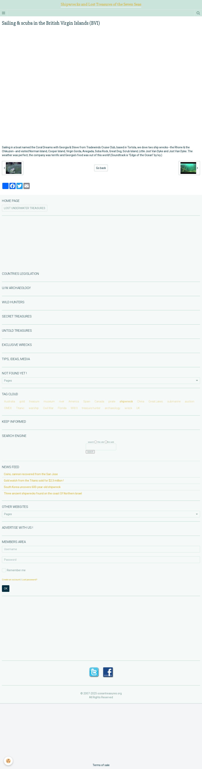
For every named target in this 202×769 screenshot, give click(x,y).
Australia (9, 401)
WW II (74, 408)
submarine (174, 401)
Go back (101, 168)
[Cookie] (8, 761)
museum (49, 401)
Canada (99, 401)
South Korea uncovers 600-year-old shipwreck (32, 487)
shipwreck (126, 401)
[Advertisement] (101, 243)
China (140, 401)
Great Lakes (155, 401)
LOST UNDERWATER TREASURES (24, 208)
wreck (128, 408)
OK (5, 588)
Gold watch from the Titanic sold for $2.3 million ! (34, 480)
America (74, 401)
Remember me (14, 570)
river (61, 401)
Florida (62, 408)
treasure (34, 401)
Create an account (11, 579)
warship (34, 408)
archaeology (112, 408)
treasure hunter (91, 408)
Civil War (48, 408)
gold (22, 401)
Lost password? (29, 579)
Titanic (20, 408)
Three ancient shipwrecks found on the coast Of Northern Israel (43, 493)
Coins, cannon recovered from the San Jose (31, 474)
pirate (111, 401)
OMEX (8, 408)
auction (189, 401)
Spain (86, 401)
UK (138, 408)
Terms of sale (101, 765)
